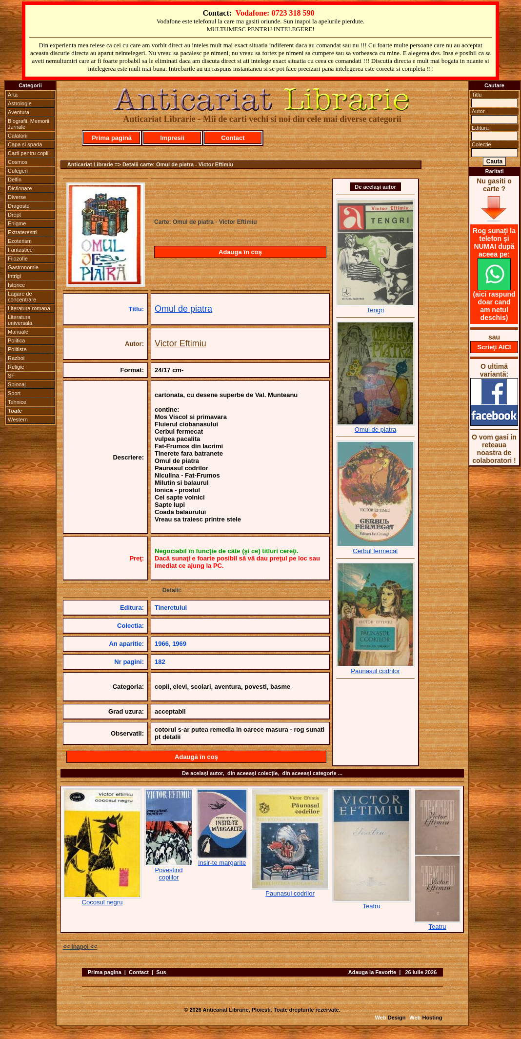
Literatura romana (29, 308)
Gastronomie (23, 267)
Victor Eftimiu (180, 343)
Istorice (16, 285)
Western (18, 419)
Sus (161, 972)
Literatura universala (20, 320)
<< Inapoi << (80, 946)
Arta (13, 95)
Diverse (17, 197)
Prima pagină (112, 137)
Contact (232, 137)
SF (11, 376)
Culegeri (18, 171)
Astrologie (20, 103)
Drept (14, 215)
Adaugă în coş (240, 252)
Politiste (17, 349)
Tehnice (17, 402)
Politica (16, 340)
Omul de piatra (183, 309)
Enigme (17, 223)
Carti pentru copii (28, 153)
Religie (16, 367)
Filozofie (18, 258)
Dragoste (19, 206)
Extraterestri (22, 232)
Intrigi (14, 276)
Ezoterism (20, 241)
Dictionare (20, 188)
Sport (14, 393)
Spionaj (17, 384)
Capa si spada (25, 144)
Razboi (16, 358)
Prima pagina (104, 972)
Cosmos (17, 162)
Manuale (18, 332)
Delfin (14, 179)
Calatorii (17, 136)
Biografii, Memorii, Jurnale (29, 124)
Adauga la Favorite (372, 972)
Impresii (172, 137)
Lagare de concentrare (22, 296)
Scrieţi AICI (494, 347)
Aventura (18, 112)
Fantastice (20, 250)
